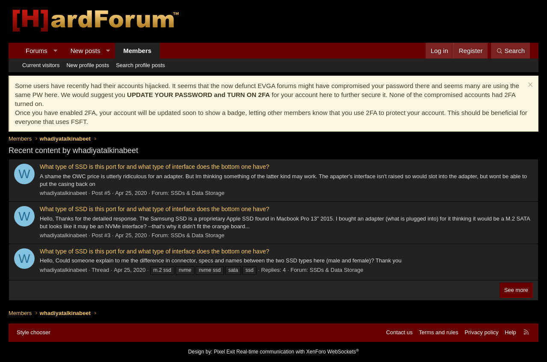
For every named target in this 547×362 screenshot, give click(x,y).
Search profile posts (140, 65)
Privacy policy (481, 332)
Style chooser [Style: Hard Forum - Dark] (33, 332)
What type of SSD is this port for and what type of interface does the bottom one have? (154, 166)
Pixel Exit (224, 352)
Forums (36, 50)
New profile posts (87, 65)
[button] (55, 51)
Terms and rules (438, 332)
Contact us (399, 332)
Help (510, 332)
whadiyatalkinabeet (63, 193)
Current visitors (40, 65)
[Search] (510, 51)
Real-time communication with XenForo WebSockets (297, 352)
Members (138, 50)
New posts (85, 50)
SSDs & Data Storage (198, 193)
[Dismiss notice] (529, 85)
